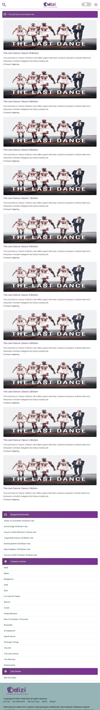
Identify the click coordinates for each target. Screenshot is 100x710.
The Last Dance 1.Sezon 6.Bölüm (20, 246)
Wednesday (9, 665)
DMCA (44, 701)
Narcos (7, 602)
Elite (6, 590)
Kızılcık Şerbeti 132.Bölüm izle (17, 543)
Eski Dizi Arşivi (10, 677)
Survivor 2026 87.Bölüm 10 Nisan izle (20, 555)
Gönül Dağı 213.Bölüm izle (16, 526)
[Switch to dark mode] (86, 4)
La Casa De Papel (12, 596)
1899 (6, 567)
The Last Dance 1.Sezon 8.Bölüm (20, 149)
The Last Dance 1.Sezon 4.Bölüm (20, 343)
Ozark (6, 608)
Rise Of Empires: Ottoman (16, 619)
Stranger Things (11, 642)
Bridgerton (9, 579)
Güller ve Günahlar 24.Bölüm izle (19, 520)
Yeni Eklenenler (18, 701)
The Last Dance (11, 653)
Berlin (6, 573)
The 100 (7, 648)
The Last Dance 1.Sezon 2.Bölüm (20, 440)
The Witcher (9, 659)
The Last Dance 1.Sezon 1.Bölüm (20, 488)
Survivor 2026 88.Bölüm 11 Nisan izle (20, 532)
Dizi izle (6, 701)
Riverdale (8, 625)
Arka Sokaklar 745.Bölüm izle (17, 549)
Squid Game (9, 636)
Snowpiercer (9, 630)
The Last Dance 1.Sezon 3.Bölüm (20, 391)
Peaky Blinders (10, 613)
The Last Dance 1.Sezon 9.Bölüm (20, 101)
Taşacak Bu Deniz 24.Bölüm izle (18, 538)
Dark (6, 585)
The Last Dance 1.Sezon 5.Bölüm (20, 294)
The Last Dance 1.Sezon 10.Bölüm (21, 53)
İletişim (53, 701)
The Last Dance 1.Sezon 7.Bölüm (20, 198)
